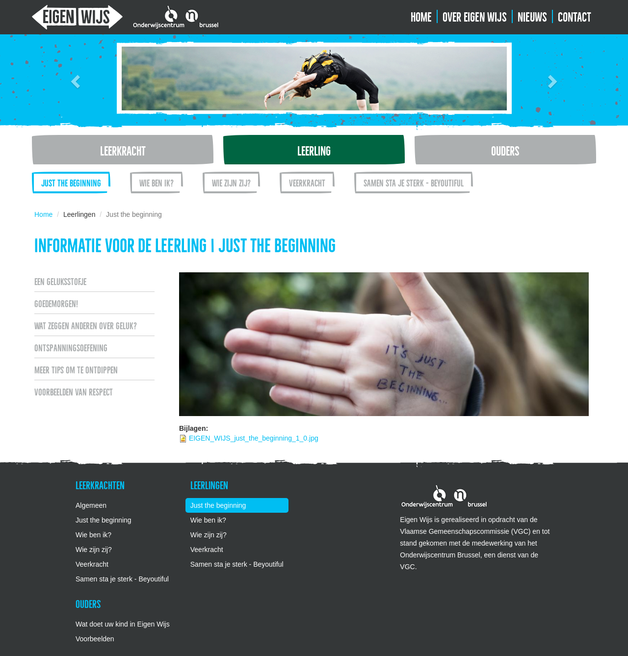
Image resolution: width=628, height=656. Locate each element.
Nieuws (532, 16)
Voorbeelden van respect (73, 391)
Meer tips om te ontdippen (76, 369)
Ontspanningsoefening (70, 346)
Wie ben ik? (156, 182)
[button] (74, 78)
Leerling (314, 150)
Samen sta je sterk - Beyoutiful (414, 182)
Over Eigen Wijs (475, 16)
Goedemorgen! (56, 302)
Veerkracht (307, 182)
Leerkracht (123, 150)
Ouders (505, 150)
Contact (574, 16)
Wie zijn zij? (231, 182)
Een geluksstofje (60, 280)
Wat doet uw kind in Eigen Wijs (123, 624)
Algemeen (91, 505)
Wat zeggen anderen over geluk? (85, 324)
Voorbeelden (95, 639)
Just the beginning (71, 182)
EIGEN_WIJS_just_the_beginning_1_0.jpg (253, 438)
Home (421, 16)
